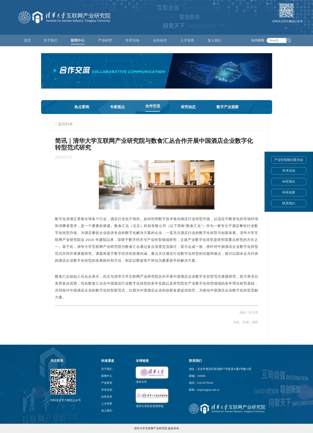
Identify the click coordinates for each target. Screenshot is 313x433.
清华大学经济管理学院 (150, 406)
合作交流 (152, 106)
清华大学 (141, 382)
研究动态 (188, 107)
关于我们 (106, 369)
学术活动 (132, 40)
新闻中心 (106, 376)
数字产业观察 (227, 107)
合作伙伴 (106, 396)
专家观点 (117, 107)
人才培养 (106, 403)
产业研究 (106, 382)
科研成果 (288, 192)
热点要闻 (81, 107)
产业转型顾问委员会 (288, 160)
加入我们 (106, 410)
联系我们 (288, 203)
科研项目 (288, 181)
